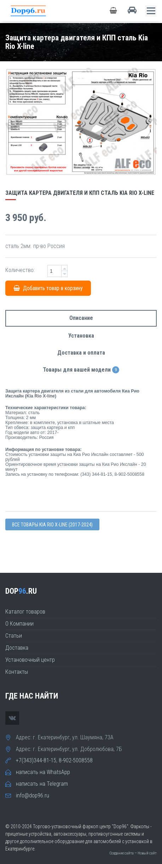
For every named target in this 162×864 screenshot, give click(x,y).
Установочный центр (30, 659)
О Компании (19, 623)
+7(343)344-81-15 (36, 760)
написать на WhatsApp (43, 772)
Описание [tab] (81, 318)
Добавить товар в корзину (48, 288)
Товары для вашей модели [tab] (81, 370)
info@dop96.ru (32, 795)
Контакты (16, 671)
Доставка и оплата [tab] (81, 352)
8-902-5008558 (76, 760)
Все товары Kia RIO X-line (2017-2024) (52, 524)
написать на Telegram (42, 783)
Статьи (13, 635)
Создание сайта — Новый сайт (133, 853)
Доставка (16, 647)
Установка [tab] (81, 335)
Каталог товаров (25, 611)
